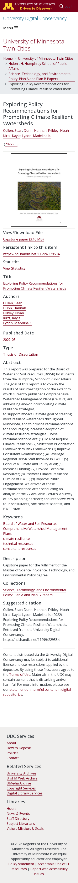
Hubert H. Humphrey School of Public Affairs (38, 66)
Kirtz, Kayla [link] (11, 135)
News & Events (18, 813)
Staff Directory (18, 818)
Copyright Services (21, 788)
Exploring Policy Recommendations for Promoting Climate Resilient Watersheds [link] (34, 286)
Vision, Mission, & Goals (25, 828)
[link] (23, 239)
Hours (11, 808)
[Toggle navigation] (11, 28)
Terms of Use (19, 674)
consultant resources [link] (19, 548)
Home (8, 58)
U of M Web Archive (22, 778)
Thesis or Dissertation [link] (20, 354)
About (11, 743)
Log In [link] (69, 6)
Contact (13, 758)
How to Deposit (19, 748)
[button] (61, 6)
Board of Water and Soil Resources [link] (30, 523)
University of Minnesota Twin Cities (33, 44)
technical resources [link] (18, 543)
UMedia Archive (19, 783)
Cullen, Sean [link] (12, 130)
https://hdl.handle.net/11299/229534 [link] (31, 254)
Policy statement (21, 864)
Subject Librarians (21, 823)
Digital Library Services (24, 793)
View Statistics (14, 268)
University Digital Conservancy (35, 18)
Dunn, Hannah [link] (35, 130)
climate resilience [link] (16, 538)
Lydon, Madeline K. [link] (36, 135)
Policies (12, 753)
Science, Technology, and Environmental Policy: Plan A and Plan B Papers (40, 76)
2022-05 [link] (11, 144)
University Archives (21, 773)
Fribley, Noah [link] (58, 130)
